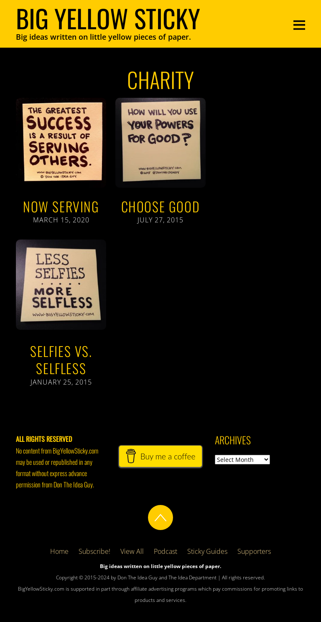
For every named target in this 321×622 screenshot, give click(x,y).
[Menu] (299, 24)
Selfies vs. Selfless (61, 359)
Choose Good (160, 206)
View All (132, 551)
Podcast (165, 551)
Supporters (254, 551)
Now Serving (61, 206)
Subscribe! (94, 551)
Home (59, 551)
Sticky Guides (207, 551)
